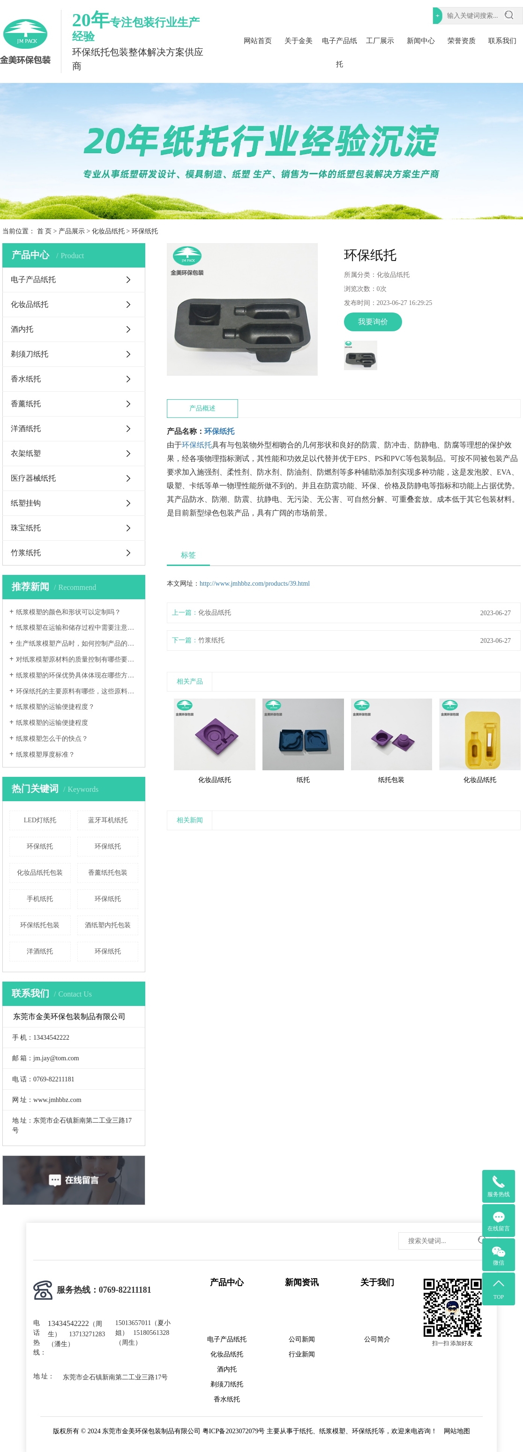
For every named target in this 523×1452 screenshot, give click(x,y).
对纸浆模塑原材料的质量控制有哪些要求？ (77, 659)
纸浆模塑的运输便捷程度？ (55, 706)
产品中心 (227, 1282)
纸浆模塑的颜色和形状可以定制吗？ (68, 612)
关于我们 (377, 1282)
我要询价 (373, 322)
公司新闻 (302, 1339)
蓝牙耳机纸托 (107, 820)
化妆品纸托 (108, 231)
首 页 (44, 231)
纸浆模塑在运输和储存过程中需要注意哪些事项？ (77, 627)
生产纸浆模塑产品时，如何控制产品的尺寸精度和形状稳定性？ (77, 643)
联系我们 (502, 41)
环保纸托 (40, 846)
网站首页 (258, 41)
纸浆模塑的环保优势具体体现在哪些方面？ (77, 675)
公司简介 (377, 1339)
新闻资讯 (302, 1282)
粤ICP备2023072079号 (233, 1431)
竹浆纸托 (26, 553)
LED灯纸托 (40, 820)
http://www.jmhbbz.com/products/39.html (255, 583)
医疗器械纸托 (33, 478)
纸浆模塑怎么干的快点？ (52, 738)
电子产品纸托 (339, 52)
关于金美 (298, 41)
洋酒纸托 (26, 428)
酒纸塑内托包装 (108, 925)
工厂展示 (380, 41)
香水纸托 (26, 379)
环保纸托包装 (40, 925)
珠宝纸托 (26, 528)
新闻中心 (421, 41)
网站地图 (457, 1431)
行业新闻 (302, 1354)
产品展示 (72, 231)
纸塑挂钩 (26, 503)
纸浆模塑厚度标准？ (45, 754)
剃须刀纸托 (29, 354)
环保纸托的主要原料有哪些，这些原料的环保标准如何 (77, 691)
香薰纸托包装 (107, 872)
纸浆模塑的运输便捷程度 (52, 722)
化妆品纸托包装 (40, 872)
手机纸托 (40, 898)
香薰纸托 (26, 404)
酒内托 (22, 329)
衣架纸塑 (26, 453)
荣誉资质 (462, 41)
